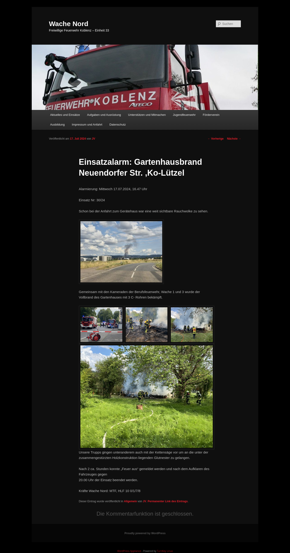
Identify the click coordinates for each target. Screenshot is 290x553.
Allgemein (130, 501)
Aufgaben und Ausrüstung (104, 114)
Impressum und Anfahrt (87, 124)
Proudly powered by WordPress (144, 533)
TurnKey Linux (165, 551)
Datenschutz (117, 124)
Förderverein (211, 114)
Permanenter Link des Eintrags (168, 501)
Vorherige (216, 138)
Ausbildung (57, 124)
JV (93, 138)
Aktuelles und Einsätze (65, 114)
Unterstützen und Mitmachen (147, 114)
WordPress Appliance (129, 551)
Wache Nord (68, 23)
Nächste (234, 138)
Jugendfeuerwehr (184, 114)
